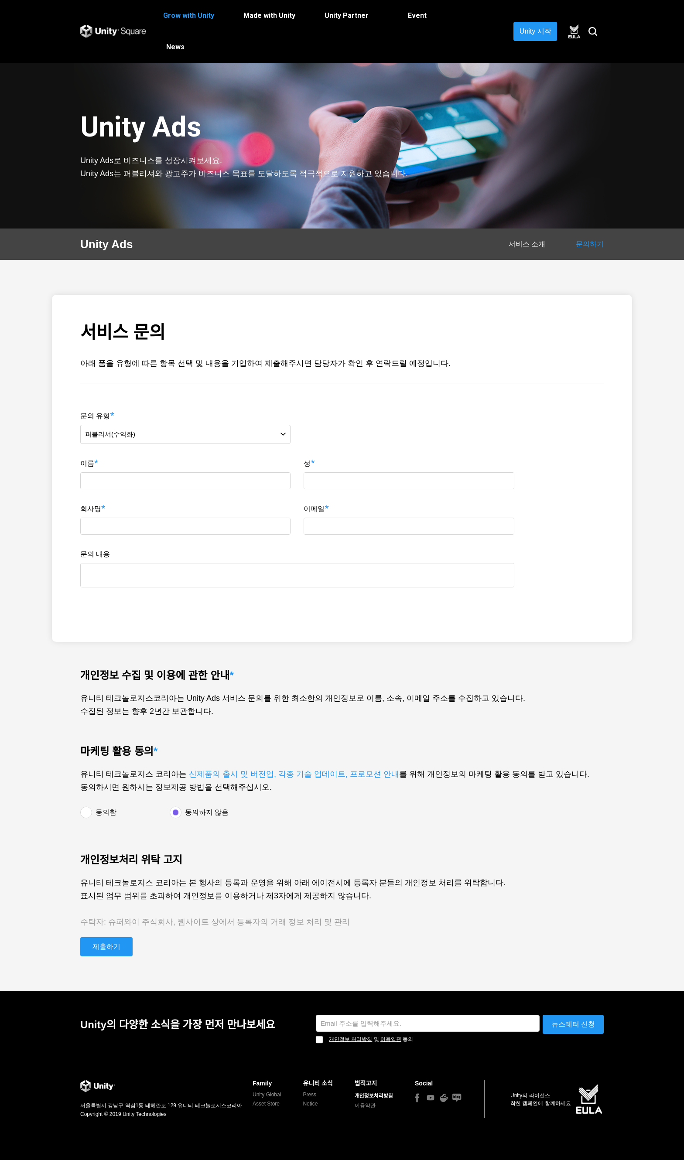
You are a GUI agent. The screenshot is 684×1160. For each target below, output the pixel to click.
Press (309, 1095)
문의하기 (590, 244)
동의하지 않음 (207, 812)
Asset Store (266, 1104)
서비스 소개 (527, 244)
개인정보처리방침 (374, 1096)
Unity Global (267, 1095)
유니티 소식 (317, 1083)
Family (262, 1083)
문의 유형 (95, 416)
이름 (87, 463)
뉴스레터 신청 (573, 1024)
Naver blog (456, 1097)
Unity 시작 (535, 31)
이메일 (314, 508)
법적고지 (366, 1083)
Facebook (417, 1097)
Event (417, 15)
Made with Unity (269, 15)
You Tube (430, 1098)
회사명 (90, 508)
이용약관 (390, 1039)
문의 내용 (95, 554)
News (175, 47)
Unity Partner (347, 15)
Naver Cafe (444, 1097)
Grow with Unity (188, 15)
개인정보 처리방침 (350, 1039)
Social (424, 1083)
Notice (310, 1104)
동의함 (106, 812)
